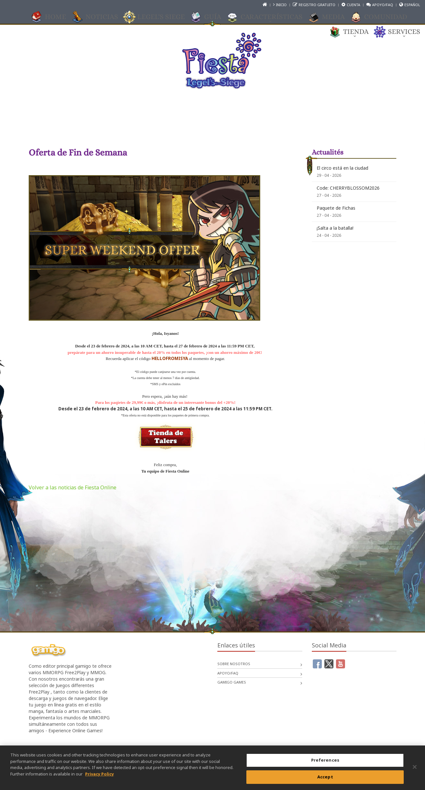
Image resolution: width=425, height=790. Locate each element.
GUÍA (209, 17)
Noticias (98, 17)
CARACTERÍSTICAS (268, 17)
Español (412, 4)
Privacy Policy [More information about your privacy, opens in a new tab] (99, 778)
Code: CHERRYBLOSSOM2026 (348, 188)
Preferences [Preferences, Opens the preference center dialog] (325, 764)
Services (400, 31)
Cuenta (353, 4)
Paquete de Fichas (336, 208)
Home (52, 17)
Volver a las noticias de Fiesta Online (72, 487)
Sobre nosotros (233, 663)
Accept (325, 781)
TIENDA (353, 31)
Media (330, 17)
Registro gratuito (317, 4)
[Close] (415, 772)
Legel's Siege (158, 17)
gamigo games (231, 682)
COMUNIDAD (382, 17)
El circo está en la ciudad (342, 168)
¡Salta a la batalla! (335, 228)
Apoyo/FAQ (382, 4)
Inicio (281, 4)
